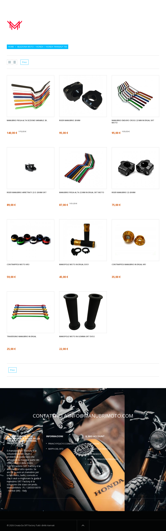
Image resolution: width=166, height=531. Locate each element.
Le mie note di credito (99, 448)
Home (11, 47)
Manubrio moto (78, 21)
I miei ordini (93, 443)
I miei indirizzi (94, 454)
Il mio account (95, 436)
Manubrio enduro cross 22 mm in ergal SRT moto (133, 121)
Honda (39, 47)
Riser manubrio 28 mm (69, 120)
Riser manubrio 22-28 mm (123, 192)
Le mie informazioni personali (103, 459)
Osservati (145, 4)
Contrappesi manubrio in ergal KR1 (129, 264)
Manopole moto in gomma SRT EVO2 (77, 336)
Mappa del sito (55, 448)
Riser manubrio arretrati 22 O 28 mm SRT (27, 192)
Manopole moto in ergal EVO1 (74, 264)
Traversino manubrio (147, 24)
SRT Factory (24, 481)
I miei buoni (93, 464)
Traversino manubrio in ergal (21, 336)
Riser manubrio (149, 21)
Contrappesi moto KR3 (18, 264)
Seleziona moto (25, 47)
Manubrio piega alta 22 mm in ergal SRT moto (81, 192)
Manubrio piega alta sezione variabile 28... (27, 120)
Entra (156, 4)
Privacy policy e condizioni (62, 443)
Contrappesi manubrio (124, 21)
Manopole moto (99, 21)
